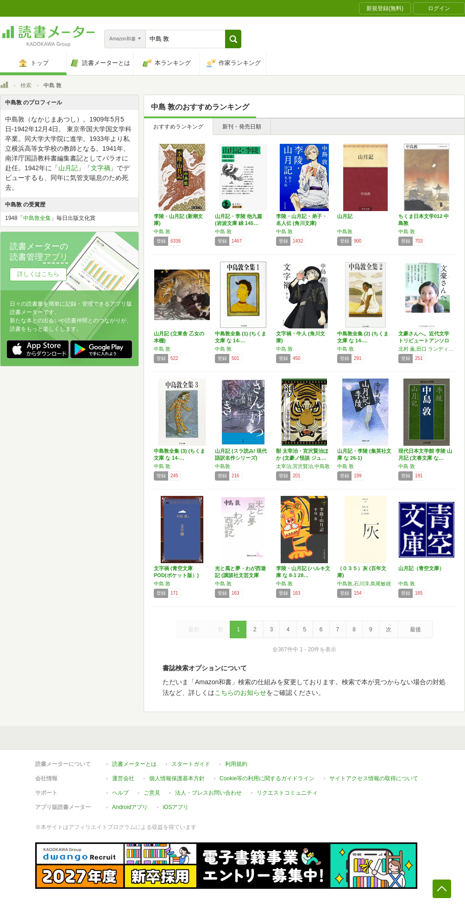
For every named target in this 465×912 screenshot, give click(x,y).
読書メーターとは (134, 764)
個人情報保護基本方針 (177, 778)
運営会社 (123, 778)
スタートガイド (190, 764)
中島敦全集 (37, 218)
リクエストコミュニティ (287, 793)
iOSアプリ (176, 807)
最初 (193, 629)
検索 (25, 85)
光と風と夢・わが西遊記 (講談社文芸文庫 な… (240, 575)
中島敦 (344, 231)
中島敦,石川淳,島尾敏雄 (364, 583)
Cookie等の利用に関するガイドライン (267, 778)
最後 (415, 629)
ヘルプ (120, 793)
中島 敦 (162, 231)
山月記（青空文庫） (421, 568)
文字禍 (100, 168)
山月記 (344, 216)
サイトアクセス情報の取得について (373, 778)
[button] (233, 39)
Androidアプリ (130, 807)
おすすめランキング (178, 126)
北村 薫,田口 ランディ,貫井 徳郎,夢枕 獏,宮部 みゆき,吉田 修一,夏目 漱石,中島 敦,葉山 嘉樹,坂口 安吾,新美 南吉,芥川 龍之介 (426, 349)
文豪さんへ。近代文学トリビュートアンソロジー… (423, 340)
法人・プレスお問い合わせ (208, 793)
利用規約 (236, 764)
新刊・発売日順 (241, 126)
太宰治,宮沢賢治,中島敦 (303, 466)
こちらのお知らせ (240, 692)
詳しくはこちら (38, 273)
